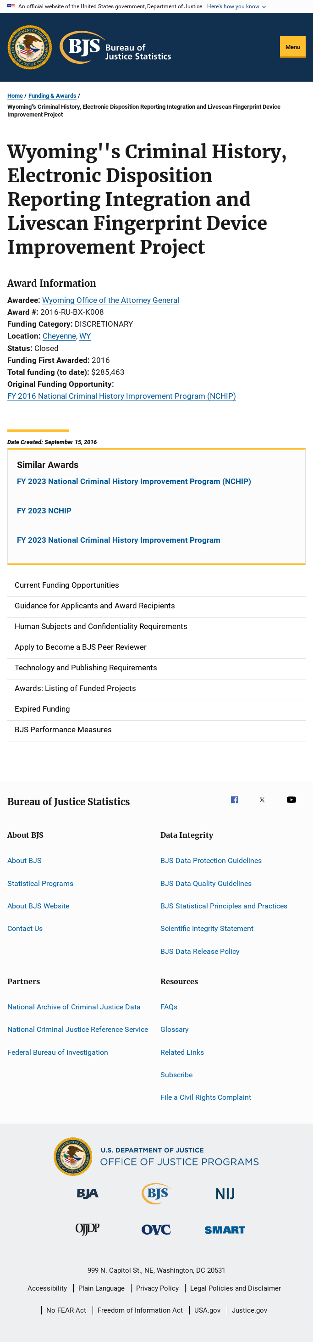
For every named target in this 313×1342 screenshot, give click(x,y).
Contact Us (25, 928)
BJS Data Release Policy (200, 951)
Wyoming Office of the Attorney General (110, 300)
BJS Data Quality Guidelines (206, 883)
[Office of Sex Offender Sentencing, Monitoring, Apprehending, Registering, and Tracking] (225, 1235)
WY (85, 335)
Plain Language (101, 1288)
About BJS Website (38, 906)
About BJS (24, 860)
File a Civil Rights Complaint (205, 1097)
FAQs (168, 1006)
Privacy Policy (157, 1288)
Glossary (174, 1029)
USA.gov (207, 1310)
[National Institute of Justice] (225, 1201)
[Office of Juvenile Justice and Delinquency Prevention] (87, 1237)
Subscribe (176, 1074)
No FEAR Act (66, 1310)
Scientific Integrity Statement (206, 928)
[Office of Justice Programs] (29, 47)
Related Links (182, 1052)
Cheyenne (59, 335)
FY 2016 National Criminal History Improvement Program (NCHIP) (121, 396)
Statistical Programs (40, 883)
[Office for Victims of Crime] (156, 1236)
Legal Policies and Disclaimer (235, 1288)
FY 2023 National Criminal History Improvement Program (118, 540)
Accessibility (47, 1288)
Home (15, 95)
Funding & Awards (52, 95)
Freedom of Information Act (140, 1310)
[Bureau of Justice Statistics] (156, 1206)
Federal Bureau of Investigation (57, 1052)
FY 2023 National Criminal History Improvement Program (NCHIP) (134, 481)
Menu (293, 47)
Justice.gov (249, 1310)
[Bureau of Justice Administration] (88, 1201)
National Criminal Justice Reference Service (77, 1029)
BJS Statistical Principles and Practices (223, 906)
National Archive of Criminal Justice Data (74, 1006)
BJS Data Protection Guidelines (211, 860)
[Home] (115, 47)
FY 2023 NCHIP (44, 510)
